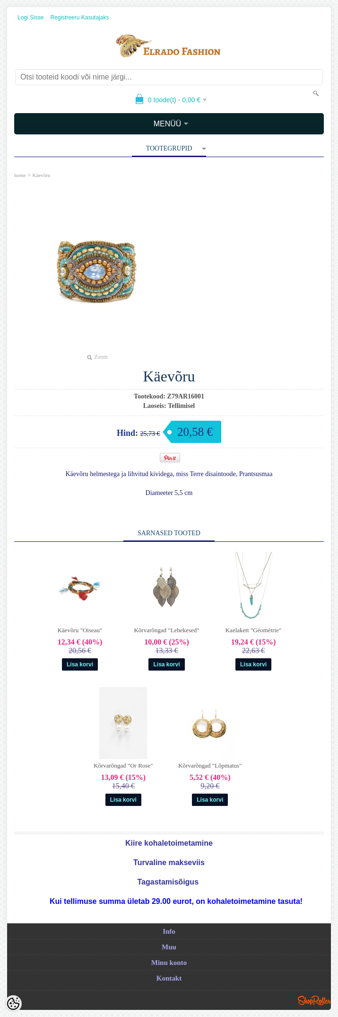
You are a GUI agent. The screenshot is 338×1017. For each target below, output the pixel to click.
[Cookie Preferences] (13, 1003)
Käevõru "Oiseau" (80, 630)
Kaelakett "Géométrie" (253, 630)
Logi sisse (30, 17)
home (20, 175)
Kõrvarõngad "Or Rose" (123, 765)
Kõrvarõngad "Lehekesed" (166, 630)
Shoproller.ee (314, 1000)
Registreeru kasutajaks (79, 17)
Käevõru (41, 175)
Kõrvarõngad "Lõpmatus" (210, 765)
